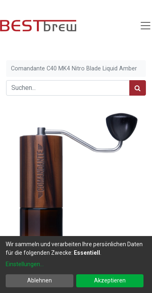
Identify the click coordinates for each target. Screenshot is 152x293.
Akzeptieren (110, 280)
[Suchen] (137, 88)
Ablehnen (39, 280)
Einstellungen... (25, 264)
